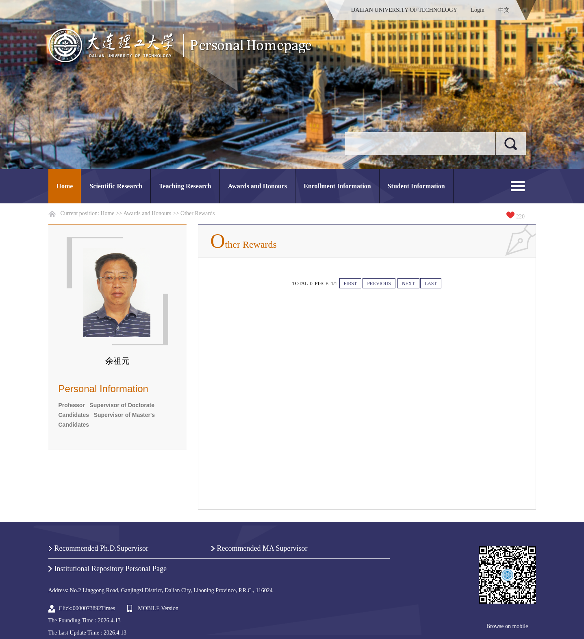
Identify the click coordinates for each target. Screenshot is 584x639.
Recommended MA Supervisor (262, 548)
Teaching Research (185, 186)
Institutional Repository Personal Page (110, 569)
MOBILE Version (158, 608)
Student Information (416, 186)
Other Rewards (197, 213)
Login (477, 10)
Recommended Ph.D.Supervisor (101, 548)
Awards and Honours (257, 186)
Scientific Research (115, 186)
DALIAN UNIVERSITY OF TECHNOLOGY (404, 10)
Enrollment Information (337, 186)
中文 (504, 10)
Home (64, 186)
